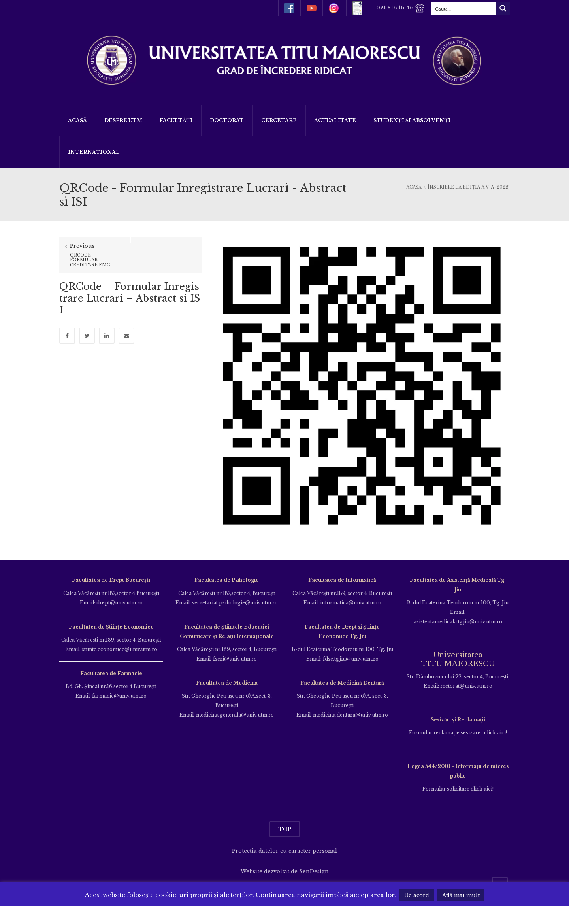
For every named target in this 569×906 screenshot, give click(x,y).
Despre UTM (123, 120)
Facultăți (176, 120)
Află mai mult (461, 895)
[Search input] (464, 8)
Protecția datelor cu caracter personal (284, 850)
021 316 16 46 (400, 8)
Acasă (77, 120)
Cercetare (279, 120)
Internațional (94, 152)
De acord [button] (416, 895)
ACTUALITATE (335, 120)
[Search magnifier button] (503, 8)
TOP (284, 829)
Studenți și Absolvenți (411, 120)
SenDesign (314, 871)
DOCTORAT (227, 120)
